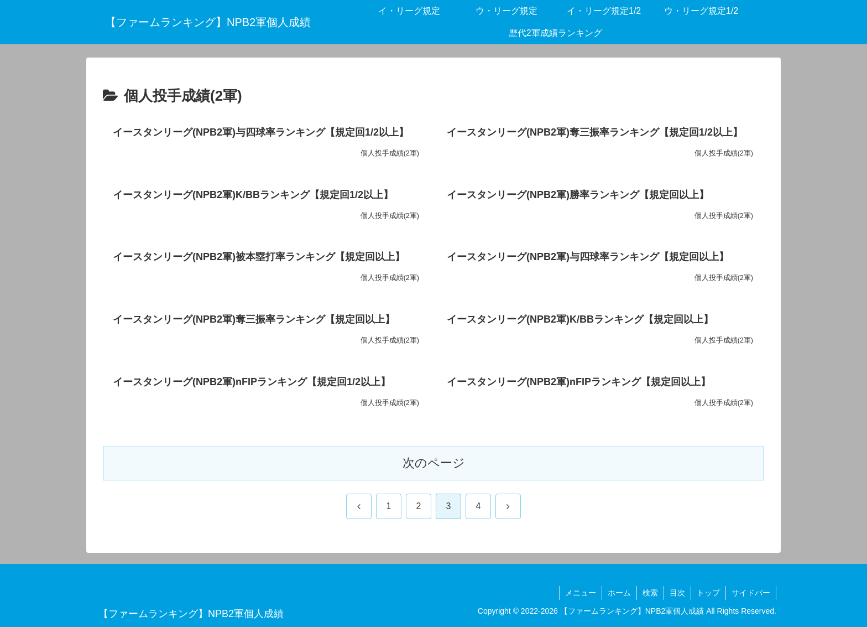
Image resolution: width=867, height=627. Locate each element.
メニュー (580, 592)
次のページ (434, 463)
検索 (650, 592)
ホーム (619, 592)
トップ (708, 592)
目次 (677, 592)
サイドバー (751, 592)
